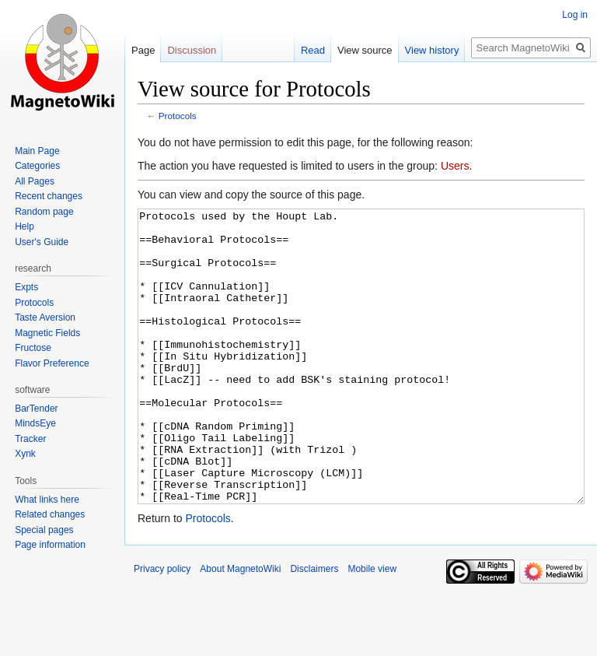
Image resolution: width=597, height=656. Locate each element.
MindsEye (35, 423)
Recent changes (48, 196)
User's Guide (41, 242)
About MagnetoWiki (240, 627)
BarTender (36, 408)
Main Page (37, 151)
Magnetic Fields (47, 333)
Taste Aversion (45, 317)
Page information (50, 544)
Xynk (25, 453)
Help (24, 226)
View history (432, 50)
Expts (26, 287)
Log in (575, 14)
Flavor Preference (52, 363)
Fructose (33, 347)
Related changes (50, 514)
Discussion (191, 50)
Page (143, 50)
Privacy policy (162, 627)
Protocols (178, 116)
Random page (44, 211)
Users (455, 166)
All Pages (34, 181)
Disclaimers (314, 627)
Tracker (30, 438)
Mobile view (371, 627)
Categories (37, 165)
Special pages (44, 529)
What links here (47, 499)
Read (313, 50)
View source (365, 50)
